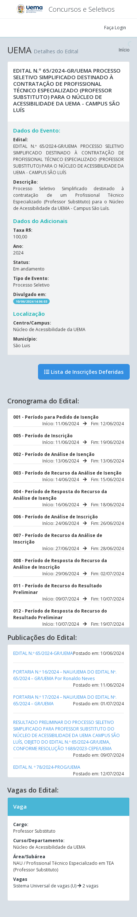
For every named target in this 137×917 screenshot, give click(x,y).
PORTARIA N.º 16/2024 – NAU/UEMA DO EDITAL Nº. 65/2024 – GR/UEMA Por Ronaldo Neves (65, 675)
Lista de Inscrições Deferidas (83, 371)
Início (124, 50)
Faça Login (115, 27)
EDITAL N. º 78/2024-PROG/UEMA (46, 767)
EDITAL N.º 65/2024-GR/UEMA (43, 653)
